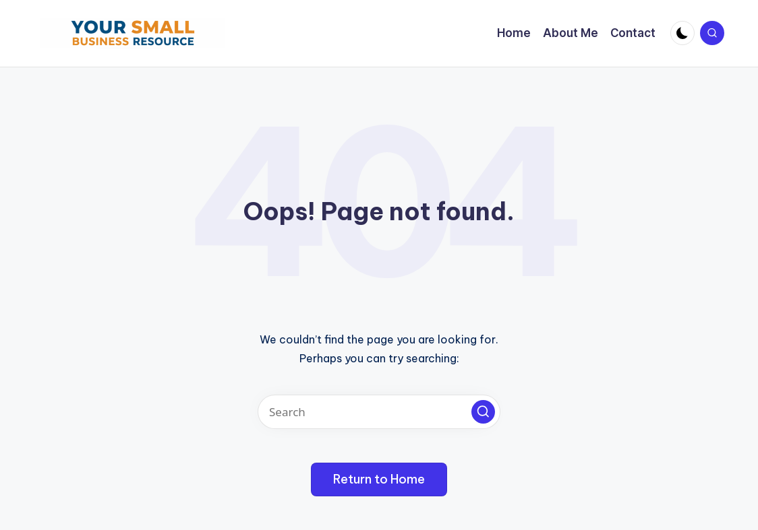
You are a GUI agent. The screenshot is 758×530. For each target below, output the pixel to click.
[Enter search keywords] (379, 412)
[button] (483, 412)
